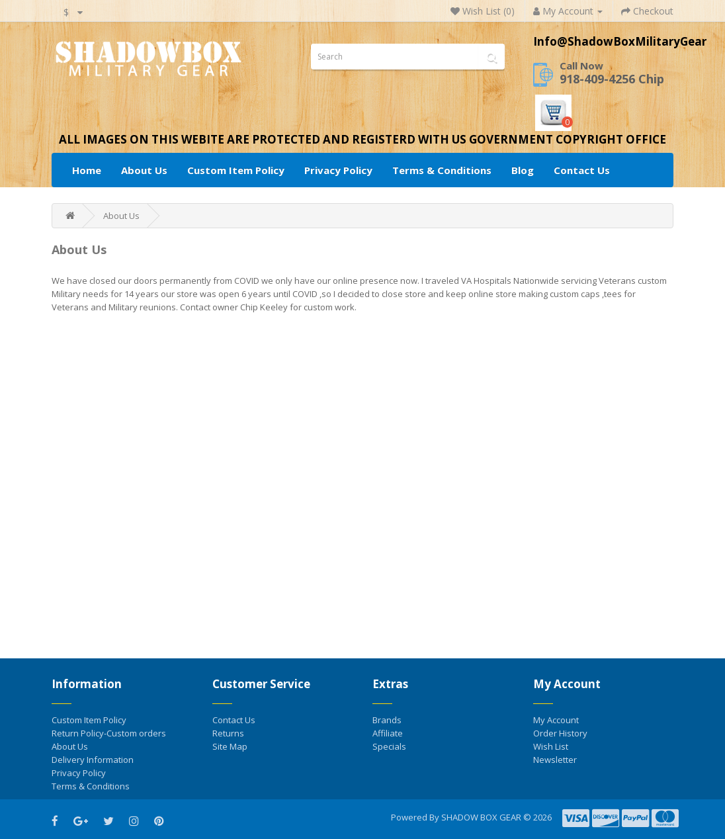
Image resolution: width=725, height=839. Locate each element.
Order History (560, 733)
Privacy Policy (338, 170)
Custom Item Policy (235, 170)
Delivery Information (93, 760)
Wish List (550, 746)
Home (86, 170)
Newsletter (555, 760)
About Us (144, 170)
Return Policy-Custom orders (109, 733)
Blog (522, 170)
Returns (228, 733)
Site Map (229, 746)
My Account (556, 720)
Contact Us (582, 170)
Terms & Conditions (441, 170)
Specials (389, 746)
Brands (387, 720)
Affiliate (387, 733)
